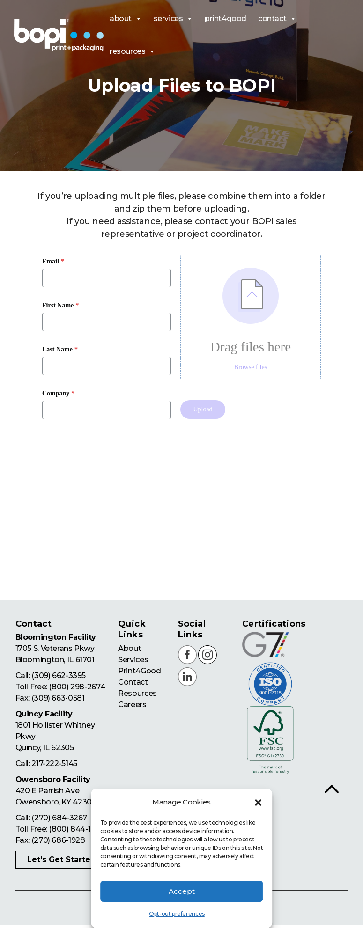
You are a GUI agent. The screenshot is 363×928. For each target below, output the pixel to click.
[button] (258, 802)
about (126, 18)
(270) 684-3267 (59, 818)
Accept (182, 891)
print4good (225, 18)
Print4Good (139, 670)
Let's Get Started (61, 859)
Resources (137, 693)
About (129, 648)
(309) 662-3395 (58, 676)
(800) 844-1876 (76, 829)
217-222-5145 (54, 764)
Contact (133, 682)
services (173, 18)
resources (133, 51)
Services (133, 659)
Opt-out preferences (176, 913)
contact (277, 18)
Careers (132, 704)
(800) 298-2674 (76, 687)
